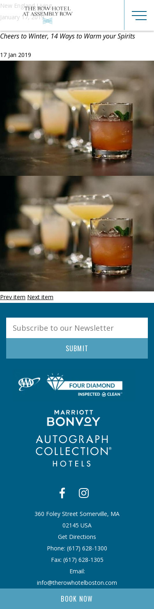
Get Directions (77, 537)
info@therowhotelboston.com (77, 582)
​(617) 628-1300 (87, 548)
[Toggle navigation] (139, 15)
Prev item (12, 297)
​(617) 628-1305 (83, 560)
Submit (77, 348)
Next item (40, 297)
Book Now (77, 599)
